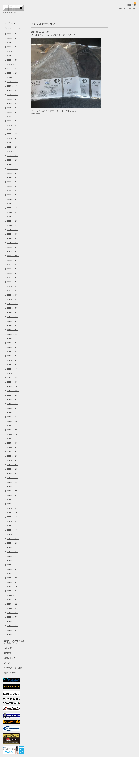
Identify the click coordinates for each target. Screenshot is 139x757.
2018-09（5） (12, 364)
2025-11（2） (12, 42)
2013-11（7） (12, 617)
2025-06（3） (12, 55)
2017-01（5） (12, 451)
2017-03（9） (12, 443)
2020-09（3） (12, 260)
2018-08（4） (12, 369)
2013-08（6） (12, 630)
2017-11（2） (12, 408)
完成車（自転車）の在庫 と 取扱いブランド (14, 642)
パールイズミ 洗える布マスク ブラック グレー (55, 35)
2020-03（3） (12, 286)
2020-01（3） (12, 295)
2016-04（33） (13, 491)
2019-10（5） (12, 308)
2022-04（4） (12, 190)
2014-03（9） (12, 599)
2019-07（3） (12, 321)
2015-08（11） (13, 525)
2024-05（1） (12, 108)
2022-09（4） (12, 177)
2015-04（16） (13, 543)
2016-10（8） (12, 465)
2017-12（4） (12, 404)
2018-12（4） (12, 351)
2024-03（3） (12, 112)
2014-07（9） (12, 582)
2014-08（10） (13, 578)
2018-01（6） (12, 399)
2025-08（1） (12, 51)
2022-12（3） (12, 164)
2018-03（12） (13, 391)
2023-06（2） (12, 147)
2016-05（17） (13, 486)
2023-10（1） (12, 129)
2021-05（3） (12, 230)
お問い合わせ (9, 658)
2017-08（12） (13, 421)
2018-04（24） (13, 386)
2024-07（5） (12, 99)
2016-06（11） (13, 482)
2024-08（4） (12, 95)
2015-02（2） (12, 552)
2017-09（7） (12, 417)
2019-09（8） (12, 312)
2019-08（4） (12, 317)
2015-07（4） (12, 530)
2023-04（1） (12, 156)
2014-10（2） (12, 569)
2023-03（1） (12, 160)
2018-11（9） (12, 356)
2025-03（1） (12, 68)
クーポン (8, 663)
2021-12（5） (12, 199)
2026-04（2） (12, 34)
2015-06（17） (13, 534)
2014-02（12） (13, 604)
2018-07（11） (13, 373)
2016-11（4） (12, 460)
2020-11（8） (12, 251)
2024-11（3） (12, 82)
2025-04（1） (12, 64)
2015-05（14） (13, 539)
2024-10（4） (12, 86)
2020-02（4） (12, 290)
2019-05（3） (12, 330)
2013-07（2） (12, 634)
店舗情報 (8, 653)
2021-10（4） (12, 208)
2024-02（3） (12, 116)
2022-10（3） (12, 173)
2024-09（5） (12, 90)
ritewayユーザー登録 (13, 668)
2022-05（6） (12, 186)
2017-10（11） (13, 412)
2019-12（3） (12, 299)
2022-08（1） (12, 182)
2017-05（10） (13, 434)
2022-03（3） (12, 195)
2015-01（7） (12, 556)
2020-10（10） (13, 256)
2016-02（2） (12, 499)
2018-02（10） (13, 395)
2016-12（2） (12, 456)
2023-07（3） (12, 142)
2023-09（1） (12, 134)
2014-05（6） (12, 591)
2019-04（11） (13, 334)
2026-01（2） (12, 38)
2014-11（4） (12, 565)
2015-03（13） (13, 547)
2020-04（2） (12, 282)
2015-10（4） (12, 517)
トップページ (9, 23)
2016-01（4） (12, 504)
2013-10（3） (12, 621)
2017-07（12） (13, 425)
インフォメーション (12, 28)
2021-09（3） (12, 212)
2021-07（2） (12, 221)
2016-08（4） (12, 473)
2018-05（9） (12, 382)
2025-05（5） (12, 60)
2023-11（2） (12, 125)
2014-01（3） (12, 608)
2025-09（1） (12, 47)
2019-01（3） (12, 347)
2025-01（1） (12, 73)
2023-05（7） (12, 151)
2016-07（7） (12, 478)
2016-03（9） (12, 495)
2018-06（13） (13, 377)
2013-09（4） (12, 626)
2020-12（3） (12, 247)
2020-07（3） (12, 269)
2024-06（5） (12, 103)
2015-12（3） (12, 508)
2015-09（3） (12, 521)
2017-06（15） (13, 430)
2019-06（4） (12, 325)
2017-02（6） (12, 447)
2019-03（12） (13, 338)
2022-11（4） (12, 169)
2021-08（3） (12, 216)
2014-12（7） (12, 560)
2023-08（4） (12, 138)
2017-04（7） (12, 438)
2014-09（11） (13, 573)
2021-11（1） (12, 203)
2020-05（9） (12, 277)
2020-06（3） (12, 273)
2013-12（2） (12, 613)
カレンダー (8, 648)
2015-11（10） (13, 512)
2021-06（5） (12, 225)
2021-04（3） (12, 234)
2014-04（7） (12, 595)
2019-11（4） (12, 304)
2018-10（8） (12, 360)
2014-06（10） (13, 586)
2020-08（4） (12, 264)
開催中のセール (10, 673)
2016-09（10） (13, 469)
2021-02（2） (12, 243)
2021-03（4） (12, 238)
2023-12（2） (12, 121)
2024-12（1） (12, 77)
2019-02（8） (12, 343)
